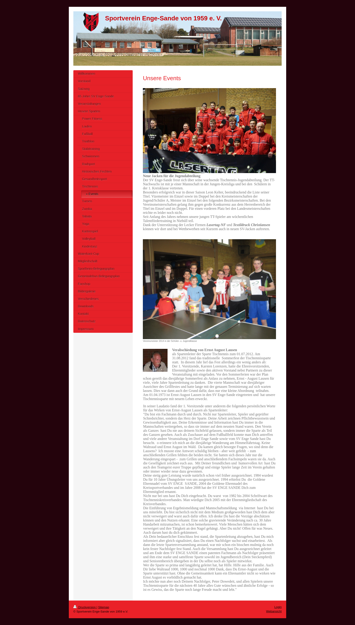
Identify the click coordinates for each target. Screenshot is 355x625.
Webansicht (274, 611)
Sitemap (103, 607)
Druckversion (84, 607)
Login (278, 607)
